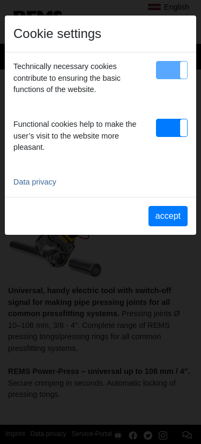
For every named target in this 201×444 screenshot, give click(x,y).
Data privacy (34, 182)
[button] (172, 70)
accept (168, 215)
